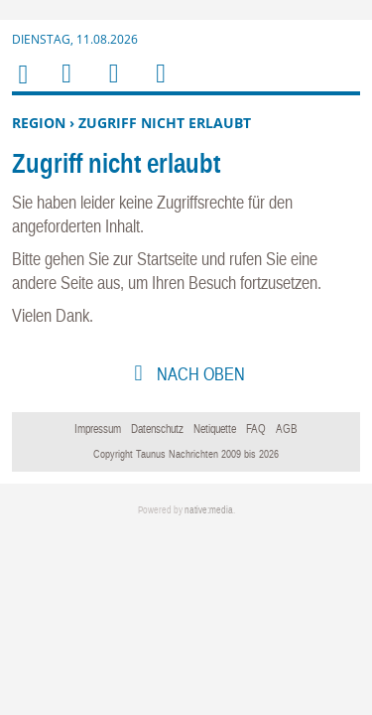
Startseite (167, 258)
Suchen (110, 85)
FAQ (256, 429)
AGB (287, 429)
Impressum (97, 429)
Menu (65, 85)
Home (22, 86)
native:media (209, 509)
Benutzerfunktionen (159, 85)
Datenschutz (157, 429)
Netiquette (214, 429)
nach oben (199, 373)
